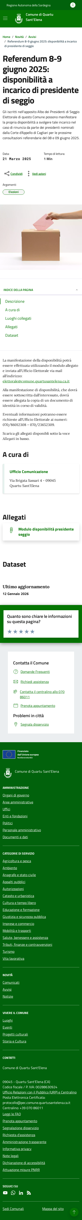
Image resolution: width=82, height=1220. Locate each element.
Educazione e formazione (21, 909)
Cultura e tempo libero (19, 902)
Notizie (8, 996)
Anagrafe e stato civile (19, 874)
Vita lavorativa (13, 958)
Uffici (6, 809)
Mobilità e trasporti (17, 930)
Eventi (7, 1027)
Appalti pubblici (14, 881)
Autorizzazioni (13, 888)
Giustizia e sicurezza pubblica (24, 916)
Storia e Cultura (14, 1041)
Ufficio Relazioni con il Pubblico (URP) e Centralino (40, 1092)
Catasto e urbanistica (18, 895)
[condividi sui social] (13, 173)
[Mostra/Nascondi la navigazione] (5, 18)
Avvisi (7, 989)
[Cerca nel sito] (70, 19)
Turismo (8, 951)
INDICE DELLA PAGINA (41, 289)
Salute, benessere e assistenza (25, 937)
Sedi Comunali (13, 1208)
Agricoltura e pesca (17, 860)
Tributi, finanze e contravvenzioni (27, 944)
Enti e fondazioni (15, 816)
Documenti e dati (15, 837)
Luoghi (8, 1020)
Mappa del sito (53, 1208)
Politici (8, 823)
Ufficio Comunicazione (29, 471)
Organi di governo (16, 795)
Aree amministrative (18, 802)
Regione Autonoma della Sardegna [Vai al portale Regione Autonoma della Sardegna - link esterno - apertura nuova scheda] (29, 5)
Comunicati (11, 982)
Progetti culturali (15, 1034)
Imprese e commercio (18, 923)
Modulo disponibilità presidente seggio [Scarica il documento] (46, 532)
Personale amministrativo (22, 830)
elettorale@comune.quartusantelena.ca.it (36, 381)
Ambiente (10, 867)
